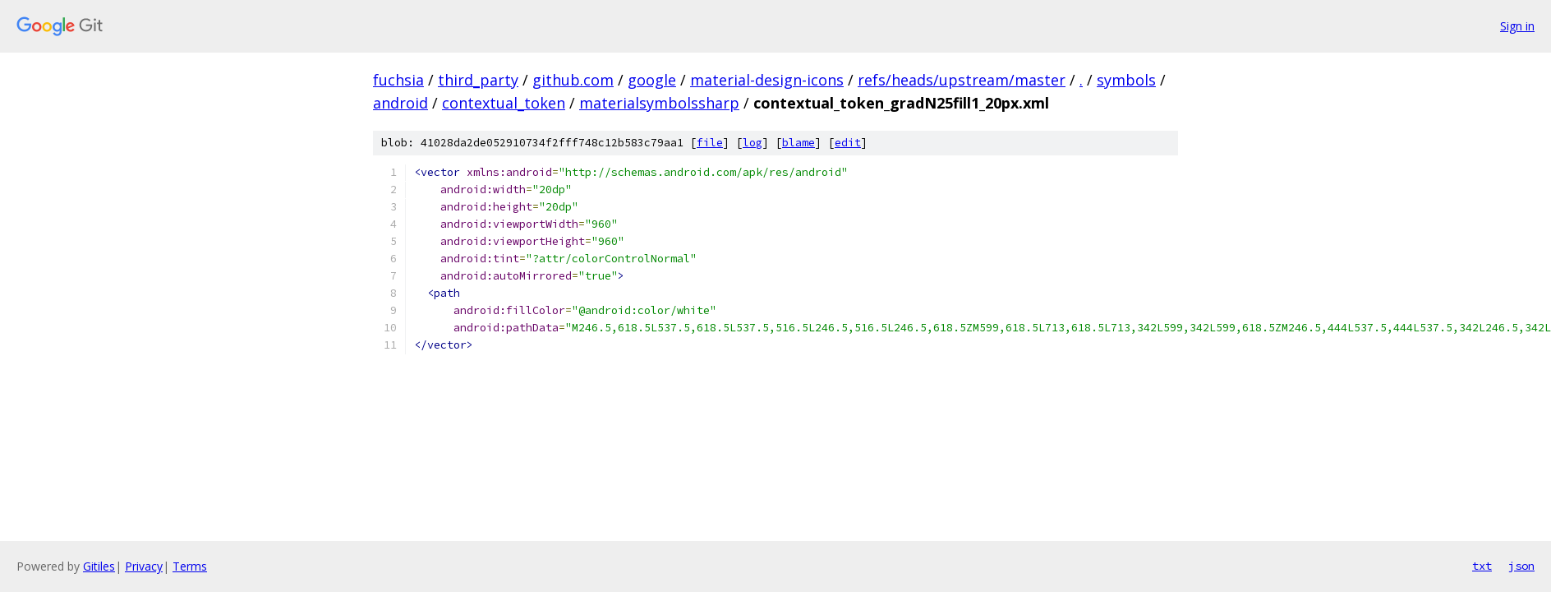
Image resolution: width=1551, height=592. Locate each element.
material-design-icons (767, 80)
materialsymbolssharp (659, 103)
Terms (190, 566)
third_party (478, 80)
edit (848, 143)
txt (1482, 565)
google (652, 80)
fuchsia (398, 80)
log (752, 143)
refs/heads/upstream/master (961, 80)
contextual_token (503, 103)
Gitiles (99, 566)
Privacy (144, 566)
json (1521, 565)
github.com (573, 80)
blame (798, 143)
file (710, 143)
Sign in (1517, 26)
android (400, 103)
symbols (1126, 80)
